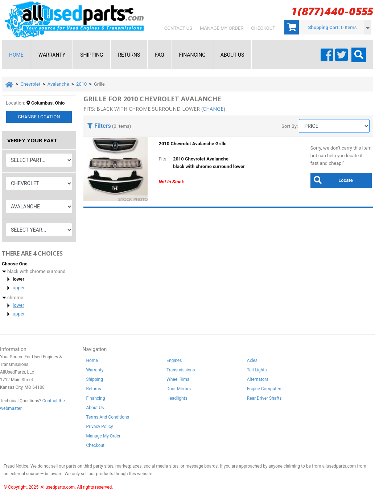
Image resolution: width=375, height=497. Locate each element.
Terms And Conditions (107, 417)
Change (39, 116)
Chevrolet (30, 84)
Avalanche (58, 84)
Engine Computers (265, 388)
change (213, 108)
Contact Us (178, 28)
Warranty (51, 55)
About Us (232, 55)
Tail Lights (257, 369)
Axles (252, 360)
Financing (192, 55)
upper (19, 287)
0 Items (349, 27)
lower (18, 305)
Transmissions (180, 369)
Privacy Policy (99, 426)
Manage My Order (221, 28)
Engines (174, 360)
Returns (129, 55)
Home (16, 55)
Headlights (177, 398)
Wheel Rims (177, 379)
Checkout (263, 28)
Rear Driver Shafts (264, 398)
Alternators (257, 379)
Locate (331, 180)
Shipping (91, 55)
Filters (99, 125)
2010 (81, 84)
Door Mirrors (178, 388)
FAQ (159, 55)
